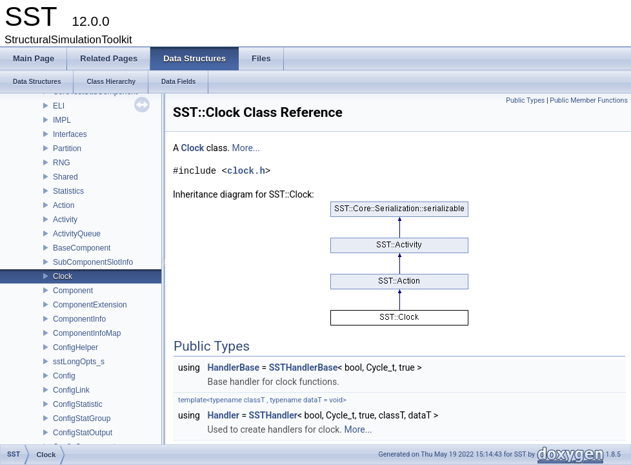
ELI (59, 105)
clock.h (246, 171)
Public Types (525, 100)
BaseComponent (81, 248)
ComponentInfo (79, 319)
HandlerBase (233, 367)
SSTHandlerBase (303, 367)
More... (246, 148)
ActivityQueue (77, 233)
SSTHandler (273, 415)
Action (63, 205)
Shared (65, 176)
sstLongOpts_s (79, 361)
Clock (62, 276)
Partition (67, 148)
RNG (61, 162)
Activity (65, 219)
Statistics (68, 191)
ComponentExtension (90, 304)
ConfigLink (71, 390)
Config (64, 375)
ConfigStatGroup (81, 418)
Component (73, 290)
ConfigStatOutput (82, 432)
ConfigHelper (75, 347)
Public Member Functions (589, 100)
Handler (223, 415)
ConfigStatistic (78, 404)
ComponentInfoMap (87, 333)
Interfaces (70, 134)
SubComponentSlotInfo (93, 262)
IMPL (62, 120)
